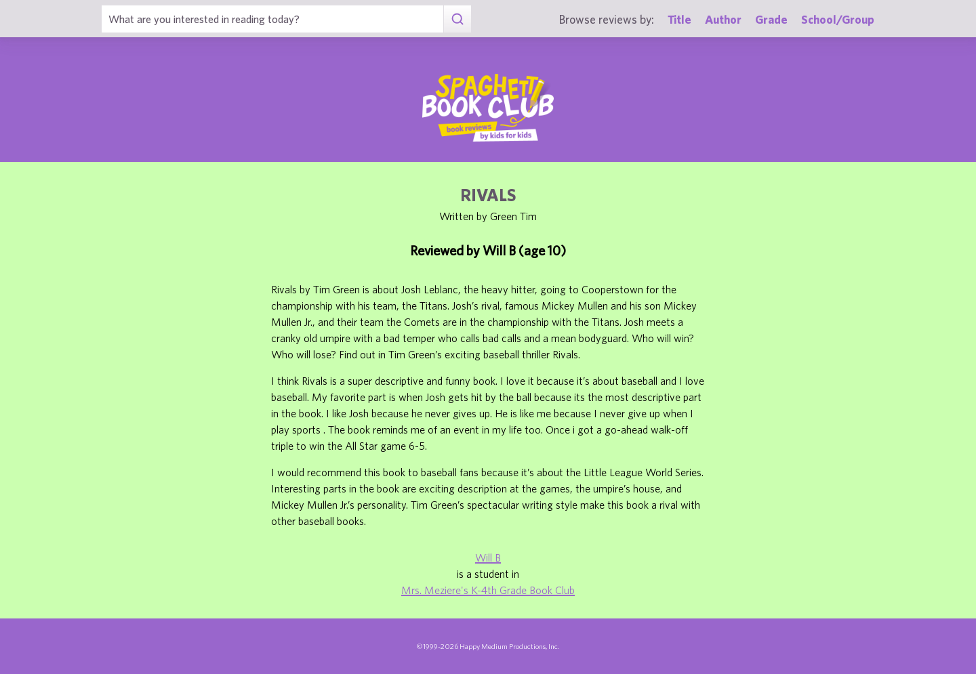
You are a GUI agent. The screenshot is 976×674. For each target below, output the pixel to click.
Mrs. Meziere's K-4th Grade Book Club (488, 590)
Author (723, 19)
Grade (771, 19)
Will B (488, 557)
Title (679, 19)
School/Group (837, 19)
